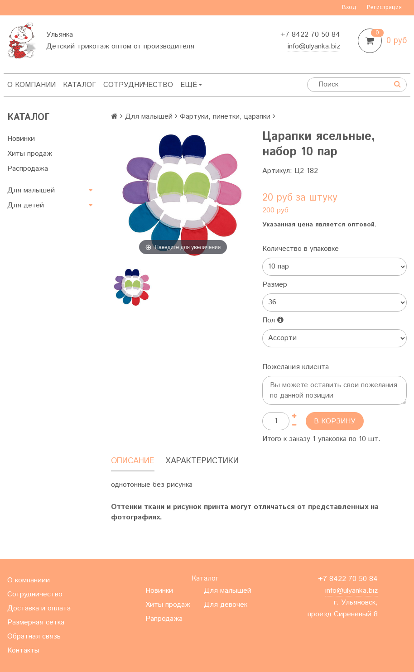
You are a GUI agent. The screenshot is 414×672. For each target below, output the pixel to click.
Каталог (79, 85)
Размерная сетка (35, 622)
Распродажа (27, 168)
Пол (273, 320)
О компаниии (28, 580)
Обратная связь (34, 636)
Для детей (25, 205)
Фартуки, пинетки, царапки (225, 116)
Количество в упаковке (300, 249)
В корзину (335, 421)
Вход (349, 7)
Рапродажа (164, 619)
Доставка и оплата (39, 608)
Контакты (23, 650)
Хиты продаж (29, 154)
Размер (274, 284)
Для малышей (31, 190)
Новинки (21, 139)
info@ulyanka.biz (314, 46)
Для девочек (225, 605)
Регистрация (384, 7)
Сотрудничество (138, 85)
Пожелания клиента (295, 367)
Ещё (191, 85)
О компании (31, 85)
